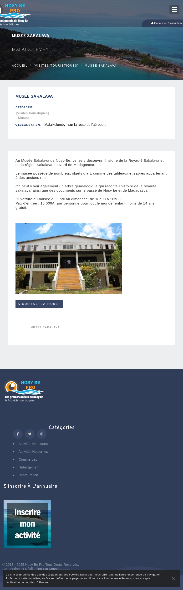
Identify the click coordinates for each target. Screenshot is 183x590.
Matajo (54, 569)
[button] (27, 527)
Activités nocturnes (30, 451)
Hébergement (26, 467)
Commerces (25, 459)
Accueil (20, 65)
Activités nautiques (30, 444)
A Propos (42, 582)
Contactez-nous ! (39, 304)
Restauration (25, 475)
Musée (23, 118)
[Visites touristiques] (56, 65)
